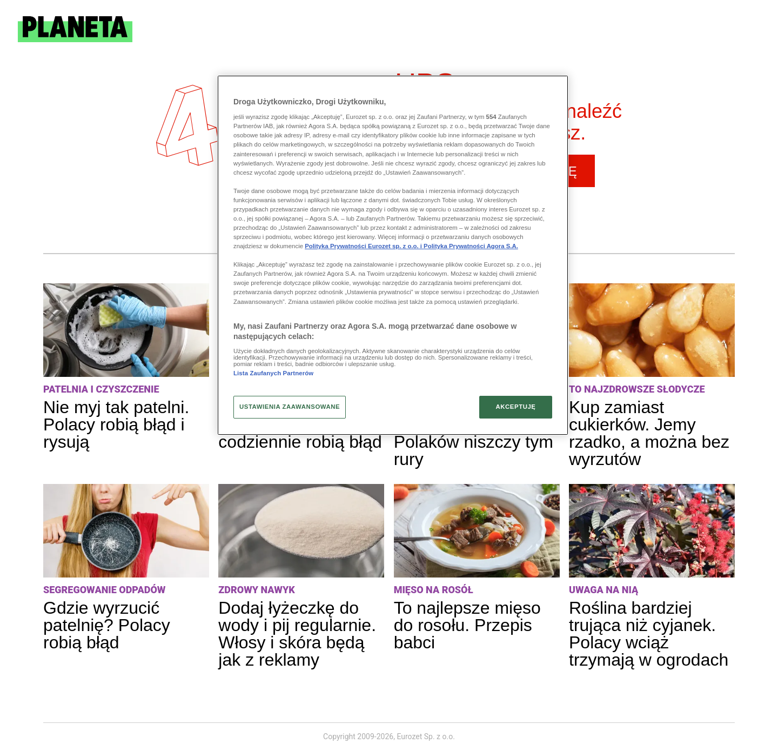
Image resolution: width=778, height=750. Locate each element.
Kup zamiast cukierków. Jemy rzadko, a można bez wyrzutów (649, 433)
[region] (392, 255)
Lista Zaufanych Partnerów (273, 373)
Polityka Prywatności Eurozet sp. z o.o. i (364, 246)
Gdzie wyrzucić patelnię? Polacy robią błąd (106, 625)
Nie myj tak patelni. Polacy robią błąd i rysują (116, 424)
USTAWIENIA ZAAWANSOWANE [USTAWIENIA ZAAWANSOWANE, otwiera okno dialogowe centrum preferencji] (289, 406)
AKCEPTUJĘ (515, 406)
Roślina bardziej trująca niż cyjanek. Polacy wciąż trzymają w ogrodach (648, 633)
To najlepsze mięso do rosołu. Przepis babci (467, 625)
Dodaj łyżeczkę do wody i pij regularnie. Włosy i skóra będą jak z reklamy (297, 633)
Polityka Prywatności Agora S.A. (471, 246)
